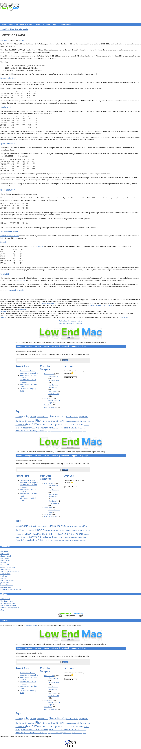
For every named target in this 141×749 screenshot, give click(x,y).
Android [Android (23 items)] (19, 417)
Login (86, 346)
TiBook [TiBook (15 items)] (58, 431)
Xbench (40, 246)
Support (55, 24)
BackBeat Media (31, 625)
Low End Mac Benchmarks (14, 29)
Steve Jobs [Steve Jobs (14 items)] (47, 431)
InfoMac (3, 563)
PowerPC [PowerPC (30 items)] (20, 431)
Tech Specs (20, 24)
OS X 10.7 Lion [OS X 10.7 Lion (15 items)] (57, 428)
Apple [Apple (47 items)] (25, 416)
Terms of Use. (124, 317)
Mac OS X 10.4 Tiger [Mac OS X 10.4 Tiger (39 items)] (47, 424)
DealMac (3, 576)
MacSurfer (4, 552)
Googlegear (21, 280)
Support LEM (76, 346)
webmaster (22, 309)
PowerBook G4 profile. (16, 290)
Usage (72, 295)
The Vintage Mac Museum (9, 572)
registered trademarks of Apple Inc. (100, 305)
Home (4, 24)
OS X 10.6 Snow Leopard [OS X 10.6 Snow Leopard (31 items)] (41, 428)
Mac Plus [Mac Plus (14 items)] (86, 425)
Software (46, 24)
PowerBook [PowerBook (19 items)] (82, 428)
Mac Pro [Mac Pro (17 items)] (18, 428)
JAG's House (4, 583)
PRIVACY (4, 317)
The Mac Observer (7, 565)
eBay (2, 610)
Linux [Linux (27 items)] (59, 421)
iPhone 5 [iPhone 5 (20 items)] (54, 421)
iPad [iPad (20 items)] (32, 421)
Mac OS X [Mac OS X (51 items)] (31, 424)
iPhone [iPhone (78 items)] (39, 420)
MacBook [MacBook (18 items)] (69, 421)
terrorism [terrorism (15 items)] (53, 431)
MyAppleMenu (5, 560)
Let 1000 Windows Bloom (9, 236)
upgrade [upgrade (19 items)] (63, 431)
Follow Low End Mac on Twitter (70, 321)
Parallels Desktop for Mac (9, 608)
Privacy (78, 295)
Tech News (48, 405)
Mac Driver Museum (7, 580)
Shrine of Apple (6, 556)
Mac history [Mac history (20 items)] (83, 421)
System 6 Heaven (6, 585)
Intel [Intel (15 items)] (23, 421)
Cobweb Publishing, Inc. (49, 303)
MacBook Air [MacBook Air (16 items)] (75, 421)
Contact (84, 295)
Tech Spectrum (53, 380)
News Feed (65, 346)
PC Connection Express (8, 603)
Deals (11, 24)
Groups (37, 24)
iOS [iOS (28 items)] (26, 421)
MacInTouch (4, 558)
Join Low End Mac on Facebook (70, 323)
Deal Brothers (5, 574)
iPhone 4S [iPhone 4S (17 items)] (47, 421)
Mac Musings (53, 376)
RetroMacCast (5, 569)
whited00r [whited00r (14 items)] (69, 431)
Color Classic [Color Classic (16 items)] (70, 417)
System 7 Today (6, 587)
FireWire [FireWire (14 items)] (76, 417)
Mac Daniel (52, 392)
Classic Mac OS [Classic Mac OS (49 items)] (57, 416)
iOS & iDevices (53, 394)
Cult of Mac (4, 554)
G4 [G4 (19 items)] (82, 417)
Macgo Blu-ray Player (8, 605)
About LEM (58, 295)
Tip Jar (21, 40)
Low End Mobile (50, 407)
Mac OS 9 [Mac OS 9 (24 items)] (22, 425)
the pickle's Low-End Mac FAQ (11, 589)
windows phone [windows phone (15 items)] (81, 431)
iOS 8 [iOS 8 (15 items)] (29, 421)
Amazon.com (5, 599)
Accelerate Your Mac (7, 567)
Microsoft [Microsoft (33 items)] (25, 428)
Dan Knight (4, 40)
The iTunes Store (6, 601)
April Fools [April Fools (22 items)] (32, 417)
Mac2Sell (3, 578)
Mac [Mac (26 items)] (63, 421)
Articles (29, 24)
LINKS (3, 311)
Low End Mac (49, 374)
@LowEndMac (66, 24)
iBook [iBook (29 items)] (85, 417)
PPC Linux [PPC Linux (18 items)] (27, 431)
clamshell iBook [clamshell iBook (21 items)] (42, 417)
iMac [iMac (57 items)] (18, 420)
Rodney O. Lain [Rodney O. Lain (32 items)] (37, 431)
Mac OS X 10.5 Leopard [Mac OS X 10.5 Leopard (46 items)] (70, 424)
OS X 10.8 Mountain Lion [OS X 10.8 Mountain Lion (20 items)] (69, 428)
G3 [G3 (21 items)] (80, 417)
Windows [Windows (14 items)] (74, 431)
